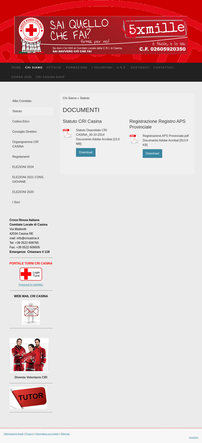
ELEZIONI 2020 (23, 192)
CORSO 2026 (22, 76)
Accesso (193, 437)
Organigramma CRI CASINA (25, 144)
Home (16, 67)
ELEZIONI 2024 (23, 167)
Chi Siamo (34, 67)
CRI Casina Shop (50, 76)
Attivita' (54, 67)
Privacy (29, 433)
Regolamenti (20, 156)
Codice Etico (20, 121)
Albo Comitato (21, 101)
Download (85, 152)
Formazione (77, 67)
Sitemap (65, 433)
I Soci (16, 202)
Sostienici (140, 67)
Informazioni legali (13, 433)
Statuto (17, 111)
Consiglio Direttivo (24, 131)
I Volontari (102, 67)
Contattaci (164, 67)
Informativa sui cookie (47, 433)
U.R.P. (121, 67)
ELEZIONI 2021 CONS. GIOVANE (28, 179)
